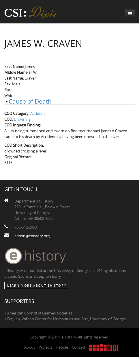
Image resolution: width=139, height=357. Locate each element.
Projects (45, 347)
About (29, 347)
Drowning (22, 119)
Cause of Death (30, 101)
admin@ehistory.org (32, 235)
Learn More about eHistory (36, 285)
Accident (37, 113)
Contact (78, 347)
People (62, 347)
